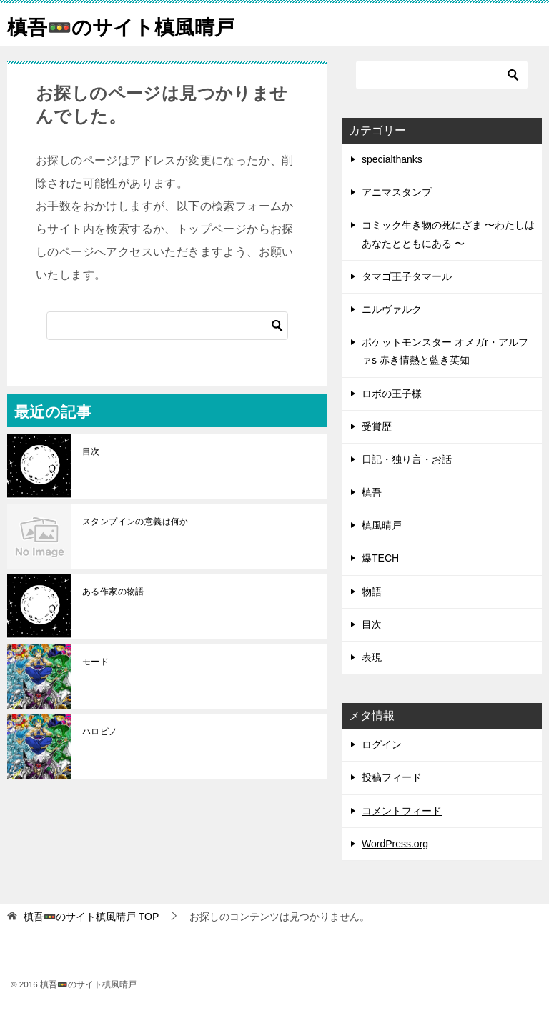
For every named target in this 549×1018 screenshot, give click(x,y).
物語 (372, 591)
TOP (91, 916)
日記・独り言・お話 (407, 459)
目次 (91, 451)
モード (95, 662)
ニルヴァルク (392, 309)
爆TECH (380, 558)
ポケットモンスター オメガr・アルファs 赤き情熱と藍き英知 (445, 351)
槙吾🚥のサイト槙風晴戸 (129, 25)
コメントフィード (402, 811)
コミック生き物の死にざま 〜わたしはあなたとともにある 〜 (448, 234)
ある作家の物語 (113, 592)
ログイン (382, 744)
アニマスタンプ (397, 192)
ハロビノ (100, 732)
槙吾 (372, 492)
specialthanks (392, 159)
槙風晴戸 (382, 525)
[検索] (167, 325)
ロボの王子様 (392, 393)
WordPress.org (395, 843)
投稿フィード (392, 777)
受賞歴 (377, 426)
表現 (372, 657)
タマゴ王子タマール (407, 276)
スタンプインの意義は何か (135, 522)
